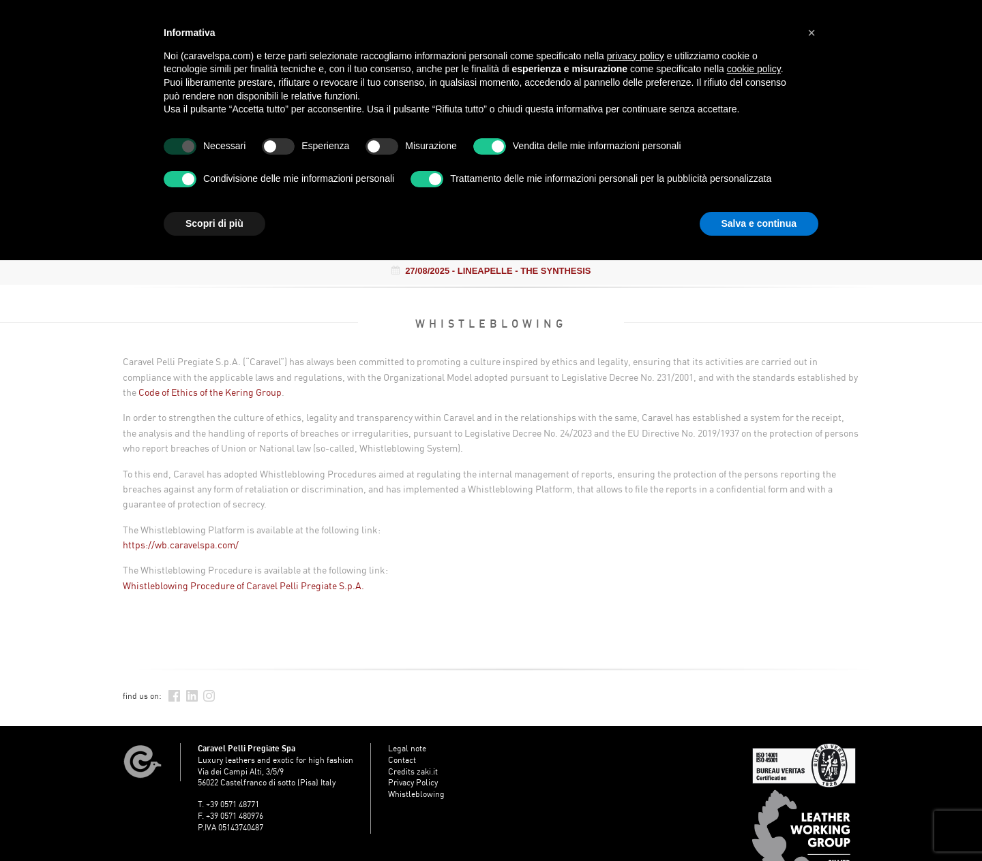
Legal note (407, 748)
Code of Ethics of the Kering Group (210, 392)
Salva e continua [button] (759, 223)
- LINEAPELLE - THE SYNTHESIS (491, 271)
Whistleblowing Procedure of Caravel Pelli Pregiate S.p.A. (243, 585)
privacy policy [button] (635, 55)
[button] (811, 33)
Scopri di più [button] (214, 223)
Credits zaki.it (413, 771)
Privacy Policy (413, 782)
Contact (402, 760)
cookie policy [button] (754, 68)
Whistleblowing (416, 794)
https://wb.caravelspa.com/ (181, 544)
